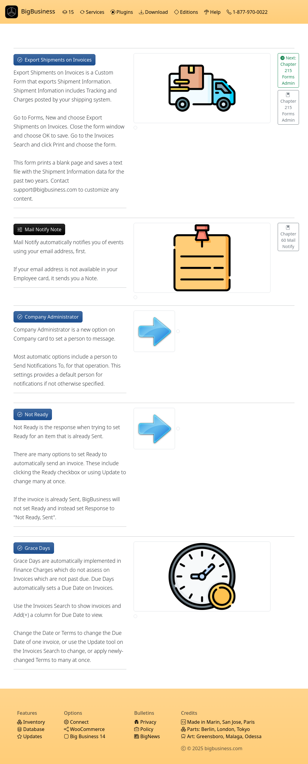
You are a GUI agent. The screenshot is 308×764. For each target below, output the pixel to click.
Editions (186, 12)
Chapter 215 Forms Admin (288, 107)
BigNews (147, 736)
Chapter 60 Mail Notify (288, 237)
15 (68, 12)
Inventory (31, 722)
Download (154, 12)
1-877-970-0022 (248, 12)
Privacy (145, 722)
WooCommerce (84, 729)
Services (92, 12)
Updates (29, 736)
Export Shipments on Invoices (54, 59)
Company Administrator (48, 317)
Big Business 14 (84, 736)
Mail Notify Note (39, 229)
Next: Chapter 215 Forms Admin (288, 70)
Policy (143, 729)
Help (213, 12)
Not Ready (32, 414)
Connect (76, 722)
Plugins (122, 12)
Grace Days (33, 548)
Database (30, 729)
